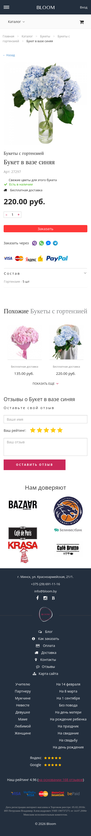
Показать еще (45, 384)
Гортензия (12, 281)
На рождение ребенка (68, 719)
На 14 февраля (68, 684)
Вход (84, 7)
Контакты (45, 659)
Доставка (46, 652)
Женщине (23, 733)
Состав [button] (45, 273)
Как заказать (45, 638)
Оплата (45, 645)
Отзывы (45, 666)
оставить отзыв (34, 465)
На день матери (68, 712)
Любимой (23, 726)
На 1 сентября (68, 698)
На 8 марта (68, 691)
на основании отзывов (60, 779)
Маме (23, 719)
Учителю (23, 684)
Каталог (16, 21)
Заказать (45, 228)
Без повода (68, 705)
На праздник (68, 726)
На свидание (68, 733)
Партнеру (23, 691)
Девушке (23, 712)
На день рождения (68, 747)
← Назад (9, 55)
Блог (45, 631)
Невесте (22, 705)
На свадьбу (68, 740)
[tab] (45, 273)
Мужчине (23, 698)
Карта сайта (45, 673)
